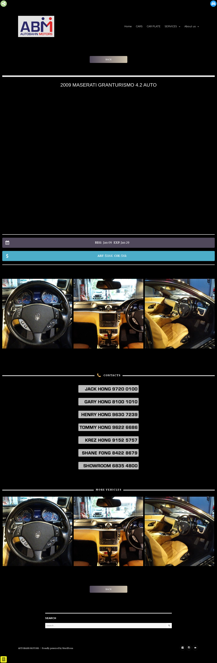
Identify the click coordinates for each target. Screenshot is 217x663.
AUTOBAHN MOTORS (28, 648)
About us (190, 26)
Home (128, 26)
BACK (108, 59)
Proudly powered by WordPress (57, 648)
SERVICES (171, 26)
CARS (139, 26)
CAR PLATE (153, 26)
